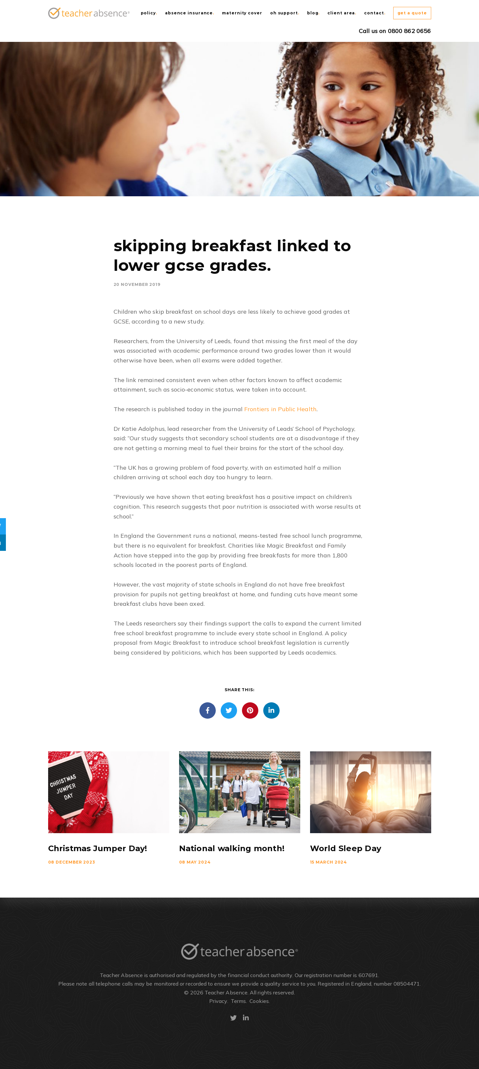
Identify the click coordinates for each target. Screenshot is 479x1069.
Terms (238, 1001)
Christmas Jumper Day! (97, 848)
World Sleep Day (345, 848)
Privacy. (218, 1001)
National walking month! (232, 848)
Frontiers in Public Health (280, 409)
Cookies (259, 1001)
